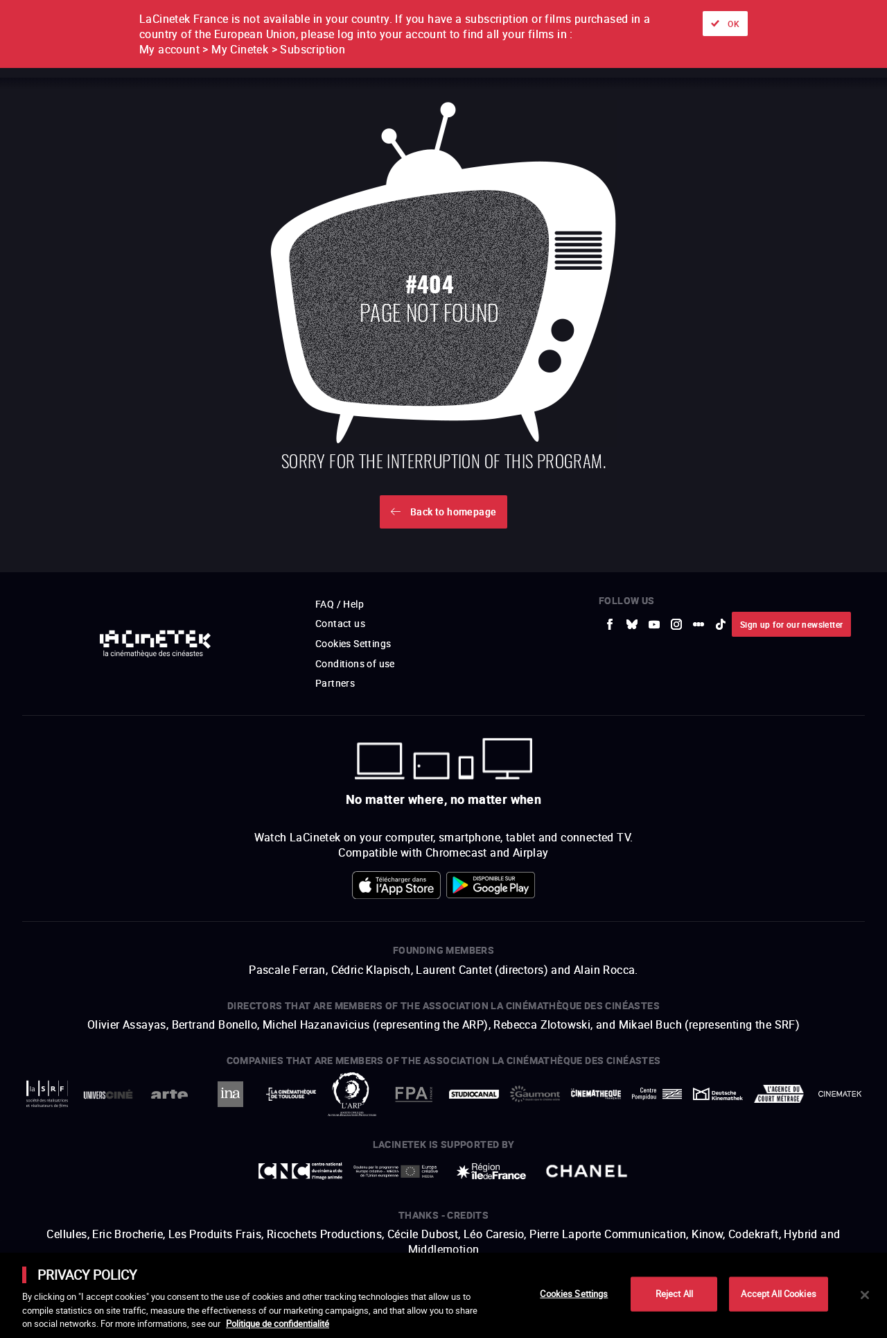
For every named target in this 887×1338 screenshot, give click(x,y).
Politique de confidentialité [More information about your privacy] (277, 1323)
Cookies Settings (574, 1293)
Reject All (674, 1293)
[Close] (865, 1295)
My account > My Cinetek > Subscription (242, 49)
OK (733, 23)
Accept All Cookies (778, 1293)
